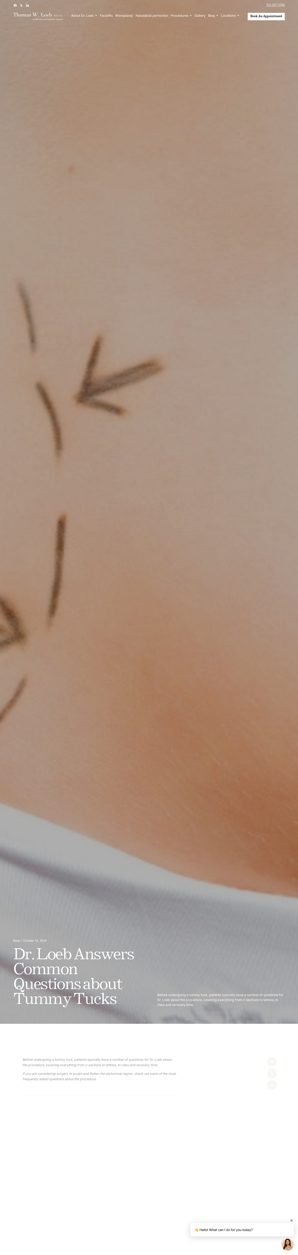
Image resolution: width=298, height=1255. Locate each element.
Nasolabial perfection (152, 15)
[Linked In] (259, 1085)
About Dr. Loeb (82, 15)
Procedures (179, 15)
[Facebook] (259, 1062)
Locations (228, 15)
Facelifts (106, 15)
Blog (211, 15)
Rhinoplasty (124, 15)
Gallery (200, 15)
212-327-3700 (276, 5)
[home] (38, 16)
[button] (84, 15)
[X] (259, 1073)
